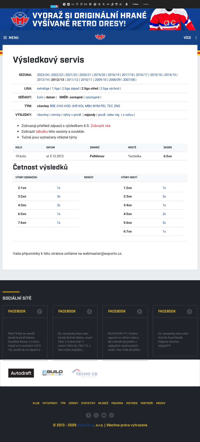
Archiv (160, 423)
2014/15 (170, 74)
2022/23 (57, 74)
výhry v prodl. (72, 114)
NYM (96, 106)
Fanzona (117, 423)
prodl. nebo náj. (109, 114)
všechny (43, 114)
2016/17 (142, 74)
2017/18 (127, 74)
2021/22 (71, 74)
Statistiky (88, 423)
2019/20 (99, 74)
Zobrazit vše (100, 125)
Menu (14, 38)
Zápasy (73, 423)
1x (58, 188)
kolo (40, 97)
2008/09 (115, 79)
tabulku (42, 131)
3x (58, 196)
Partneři (147, 423)
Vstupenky (49, 423)
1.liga (56, 88)
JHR (75, 106)
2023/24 (43, 74)
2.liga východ (109, 88)
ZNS (117, 106)
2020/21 (85, 74)
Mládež (103, 423)
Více (187, 38)
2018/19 (113, 74)
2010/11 (86, 79)
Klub (36, 423)
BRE (53, 106)
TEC (110, 106)
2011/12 (72, 79)
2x (164, 196)
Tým (63, 423)
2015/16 (156, 74)
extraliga (43, 88)
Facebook (17, 341)
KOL (81, 106)
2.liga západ (70, 88)
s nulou (128, 114)
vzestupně (92, 97)
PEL (103, 106)
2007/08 (129, 79)
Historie (132, 423)
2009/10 (100, 79)
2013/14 (43, 79)
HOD (67, 106)
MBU (88, 106)
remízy (56, 114)
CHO (60, 106)
